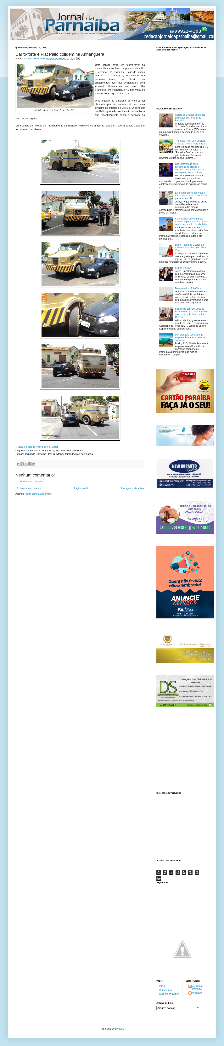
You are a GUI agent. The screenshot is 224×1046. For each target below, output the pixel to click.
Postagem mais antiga (132, 488)
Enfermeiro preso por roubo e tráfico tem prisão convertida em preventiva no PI (191, 195)
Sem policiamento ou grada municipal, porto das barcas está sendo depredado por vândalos (192, 221)
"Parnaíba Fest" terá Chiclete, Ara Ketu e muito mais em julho (191, 142)
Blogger (119, 1028)
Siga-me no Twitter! (169, 994)
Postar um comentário (31, 481)
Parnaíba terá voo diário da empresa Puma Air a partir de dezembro (190, 337)
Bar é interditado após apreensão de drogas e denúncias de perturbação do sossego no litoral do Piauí (190, 168)
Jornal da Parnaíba (197, 987)
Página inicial (81, 488)
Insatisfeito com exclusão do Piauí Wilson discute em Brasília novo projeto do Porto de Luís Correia (191, 312)
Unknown (197, 992)
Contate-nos (165, 990)
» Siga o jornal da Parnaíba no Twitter (36, 446)
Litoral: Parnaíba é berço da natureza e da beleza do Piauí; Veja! (191, 247)
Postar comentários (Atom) (38, 494)
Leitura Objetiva (183, 268)
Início (162, 986)
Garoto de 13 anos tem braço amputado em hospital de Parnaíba (190, 118)
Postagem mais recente (28, 488)
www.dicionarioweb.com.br (182, 826)
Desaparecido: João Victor (188, 288)
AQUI (26, 450)
